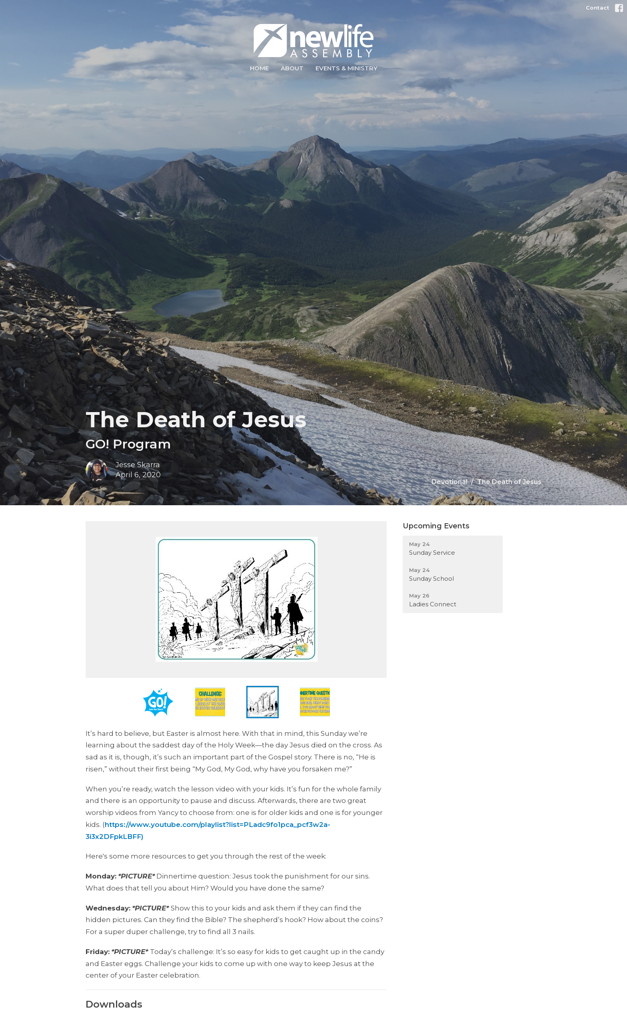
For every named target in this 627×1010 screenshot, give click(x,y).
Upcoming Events (436, 526)
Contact (597, 7)
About (292, 68)
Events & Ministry (346, 68)
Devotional (449, 482)
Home (259, 68)
